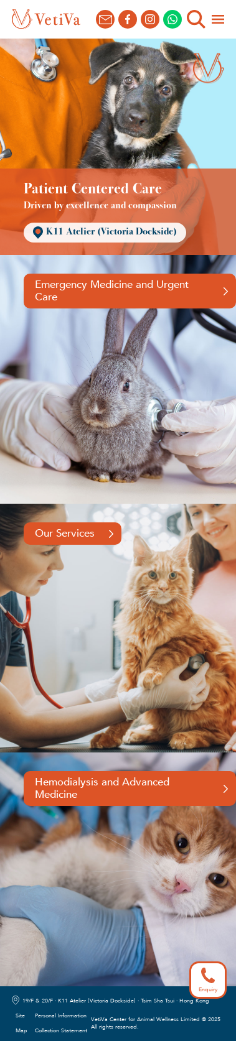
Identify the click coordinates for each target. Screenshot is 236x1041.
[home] (46, 19)
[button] (218, 19)
